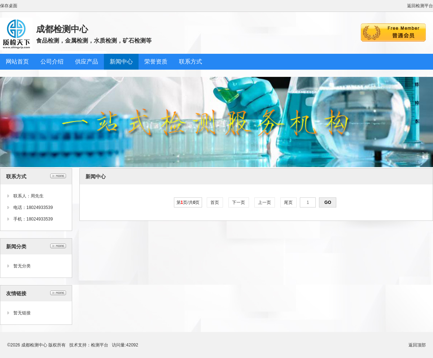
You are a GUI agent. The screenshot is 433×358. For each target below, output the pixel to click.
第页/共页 (188, 202)
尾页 (288, 202)
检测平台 (99, 345)
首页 (214, 202)
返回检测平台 (420, 5)
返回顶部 (417, 345)
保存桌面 (8, 5)
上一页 (264, 202)
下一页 (238, 202)
